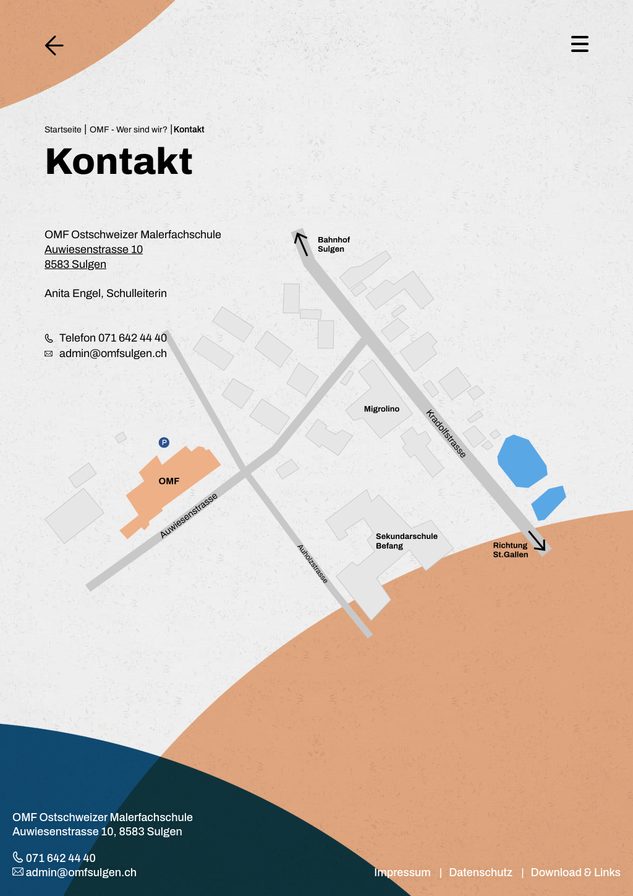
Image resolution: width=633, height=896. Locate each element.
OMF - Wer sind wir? (129, 129)
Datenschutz (480, 872)
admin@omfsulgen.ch (109, 353)
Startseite (63, 129)
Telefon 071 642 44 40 (110, 338)
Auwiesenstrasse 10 (94, 249)
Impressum (402, 872)
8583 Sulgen (75, 264)
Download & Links (575, 872)
